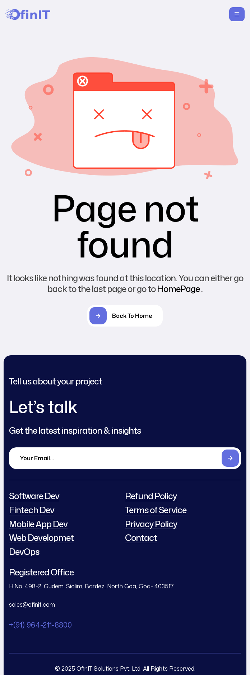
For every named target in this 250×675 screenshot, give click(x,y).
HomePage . (180, 289)
